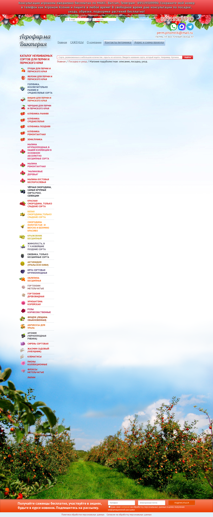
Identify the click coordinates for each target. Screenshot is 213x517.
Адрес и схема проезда (149, 42)
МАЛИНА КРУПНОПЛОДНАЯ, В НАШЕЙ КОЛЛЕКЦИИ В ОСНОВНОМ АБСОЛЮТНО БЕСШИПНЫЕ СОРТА (40, 151)
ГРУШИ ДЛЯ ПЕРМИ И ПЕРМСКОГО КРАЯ (39, 70)
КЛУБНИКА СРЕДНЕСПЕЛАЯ (36, 120)
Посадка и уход (77, 61)
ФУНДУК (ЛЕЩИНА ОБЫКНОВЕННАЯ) (37, 318)
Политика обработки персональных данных (83, 514)
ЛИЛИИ (31, 377)
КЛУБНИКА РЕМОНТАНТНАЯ (37, 133)
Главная (62, 42)
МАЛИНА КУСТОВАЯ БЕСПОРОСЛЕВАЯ (38, 181)
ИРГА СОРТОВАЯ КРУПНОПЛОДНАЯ (37, 271)
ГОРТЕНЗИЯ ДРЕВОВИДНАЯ (36, 295)
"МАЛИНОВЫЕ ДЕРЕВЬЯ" (35, 173)
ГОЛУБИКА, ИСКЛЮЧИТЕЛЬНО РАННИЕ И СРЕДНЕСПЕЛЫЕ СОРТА (40, 88)
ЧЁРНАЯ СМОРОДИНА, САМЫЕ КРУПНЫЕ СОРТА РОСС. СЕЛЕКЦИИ (39, 191)
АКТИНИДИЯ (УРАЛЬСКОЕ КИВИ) (38, 263)
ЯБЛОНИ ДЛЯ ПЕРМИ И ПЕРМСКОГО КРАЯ (40, 78)
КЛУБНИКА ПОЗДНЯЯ (39, 126)
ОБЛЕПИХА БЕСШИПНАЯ (34, 279)
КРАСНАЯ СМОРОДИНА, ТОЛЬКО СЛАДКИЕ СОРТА (40, 203)
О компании (94, 42)
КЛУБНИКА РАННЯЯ (38, 113)
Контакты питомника (118, 42)
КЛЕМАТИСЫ (35, 356)
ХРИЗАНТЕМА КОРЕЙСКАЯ (35, 303)
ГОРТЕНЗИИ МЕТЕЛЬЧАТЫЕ (36, 287)
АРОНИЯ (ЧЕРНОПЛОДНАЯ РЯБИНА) (37, 335)
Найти (188, 57)
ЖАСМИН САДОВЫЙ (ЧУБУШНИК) (38, 350)
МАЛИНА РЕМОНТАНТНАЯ (37, 165)
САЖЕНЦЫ (77, 42)
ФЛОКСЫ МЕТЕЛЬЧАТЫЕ (36, 371)
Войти (123, 19)
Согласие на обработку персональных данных (129, 514)
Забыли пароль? (140, 19)
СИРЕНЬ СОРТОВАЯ (38, 343)
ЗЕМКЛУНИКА (35, 139)
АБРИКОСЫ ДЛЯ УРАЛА (36, 326)
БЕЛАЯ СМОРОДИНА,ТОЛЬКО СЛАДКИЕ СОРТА (40, 214)
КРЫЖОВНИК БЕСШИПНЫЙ (35, 237)
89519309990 (177, 18)
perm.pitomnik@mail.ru (175, 33)
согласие (125, 506)
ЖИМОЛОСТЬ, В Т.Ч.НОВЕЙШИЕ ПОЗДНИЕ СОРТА (37, 246)
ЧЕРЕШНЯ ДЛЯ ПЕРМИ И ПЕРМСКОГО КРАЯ (39, 107)
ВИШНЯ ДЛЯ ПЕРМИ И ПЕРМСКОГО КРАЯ (39, 99)
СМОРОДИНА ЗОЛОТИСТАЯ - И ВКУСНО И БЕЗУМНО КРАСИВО (38, 226)
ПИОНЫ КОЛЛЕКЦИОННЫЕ (37, 363)
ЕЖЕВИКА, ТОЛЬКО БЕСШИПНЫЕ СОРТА (38, 255)
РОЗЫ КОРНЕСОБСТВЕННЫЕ (39, 311)
